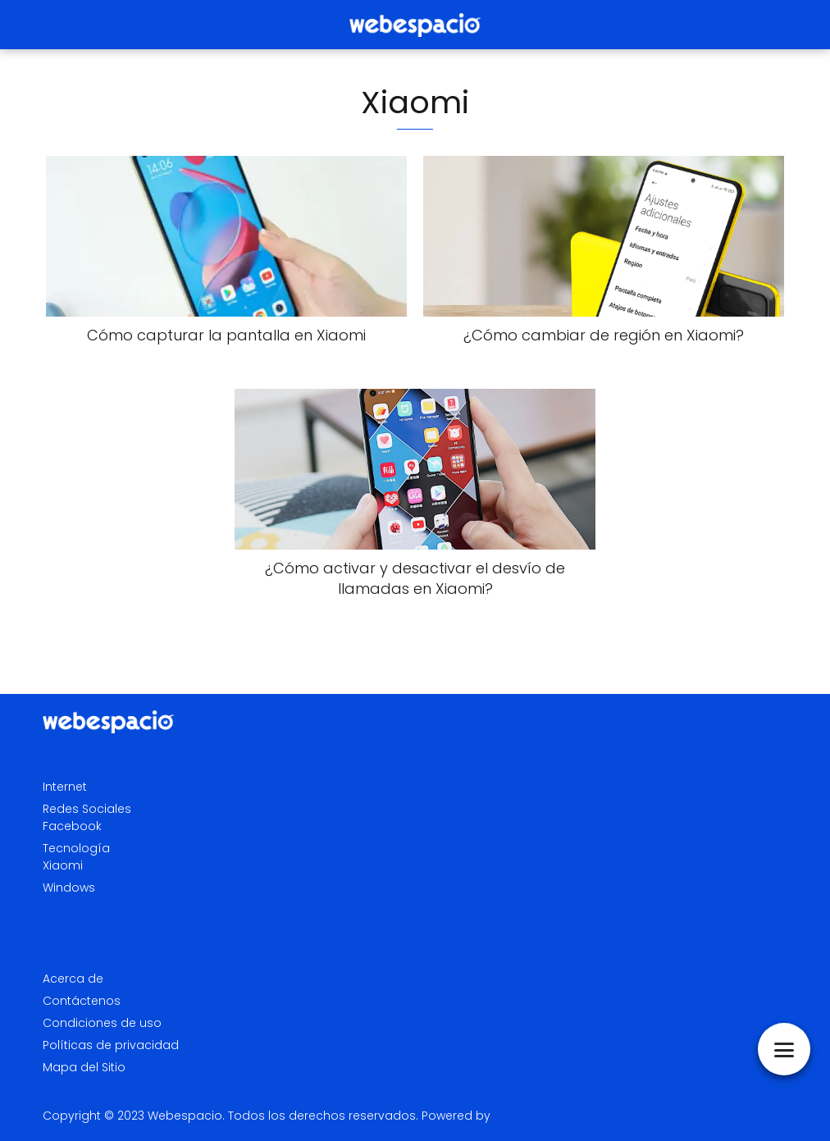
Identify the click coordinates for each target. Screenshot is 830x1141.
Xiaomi (63, 865)
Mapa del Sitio (84, 1067)
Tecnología (76, 848)
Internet (65, 786)
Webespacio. (186, 1115)
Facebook (72, 826)
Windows (69, 887)
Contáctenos (82, 1001)
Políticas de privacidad (111, 1045)
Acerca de (73, 978)
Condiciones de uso (102, 1023)
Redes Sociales (87, 809)
